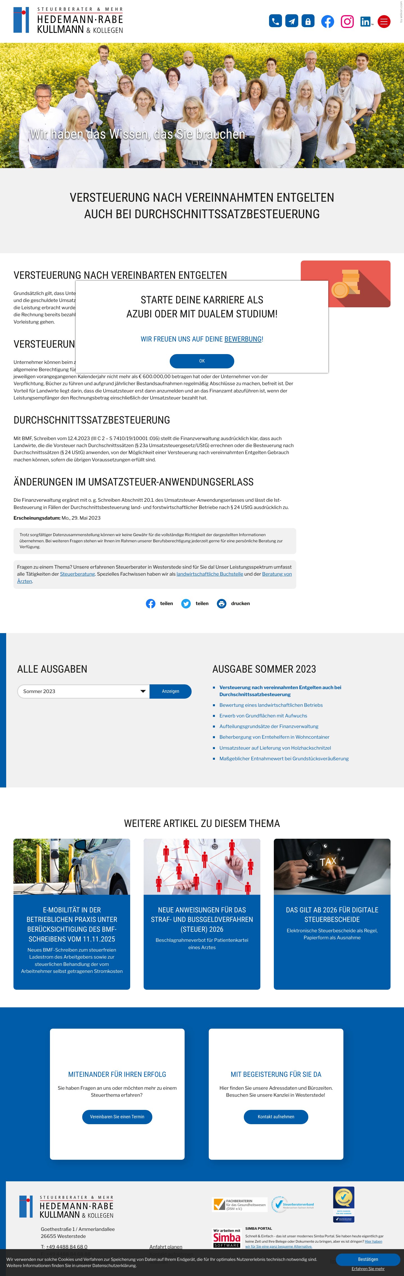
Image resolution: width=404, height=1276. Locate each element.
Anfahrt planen (165, 1247)
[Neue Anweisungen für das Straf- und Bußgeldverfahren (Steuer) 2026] (202, 914)
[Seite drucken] (237, 604)
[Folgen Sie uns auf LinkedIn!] (367, 21)
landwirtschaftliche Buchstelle (210, 574)
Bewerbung (242, 339)
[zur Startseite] (68, 20)
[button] (275, 20)
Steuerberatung (77, 574)
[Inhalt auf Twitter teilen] (199, 604)
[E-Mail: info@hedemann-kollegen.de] (291, 20)
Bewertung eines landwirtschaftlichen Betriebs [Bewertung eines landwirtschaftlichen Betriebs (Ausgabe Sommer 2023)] (271, 705)
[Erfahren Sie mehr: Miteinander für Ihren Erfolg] (117, 1117)
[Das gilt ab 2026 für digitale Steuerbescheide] (332, 914)
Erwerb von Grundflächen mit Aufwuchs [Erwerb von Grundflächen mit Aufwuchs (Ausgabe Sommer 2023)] (263, 716)
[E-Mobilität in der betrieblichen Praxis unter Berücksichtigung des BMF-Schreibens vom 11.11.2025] (71, 914)
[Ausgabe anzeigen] (171, 691)
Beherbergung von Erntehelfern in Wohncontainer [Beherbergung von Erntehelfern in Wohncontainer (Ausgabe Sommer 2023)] (274, 737)
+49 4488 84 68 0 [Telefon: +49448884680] (67, 1247)
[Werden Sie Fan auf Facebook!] (327, 21)
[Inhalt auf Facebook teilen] (164, 604)
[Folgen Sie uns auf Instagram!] (347, 21)
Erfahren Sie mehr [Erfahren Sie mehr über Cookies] (368, 1268)
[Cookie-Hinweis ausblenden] (368, 1260)
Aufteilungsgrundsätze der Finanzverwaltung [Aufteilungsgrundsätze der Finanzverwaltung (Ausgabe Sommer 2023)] (268, 726)
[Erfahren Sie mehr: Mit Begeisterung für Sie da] (276, 1117)
